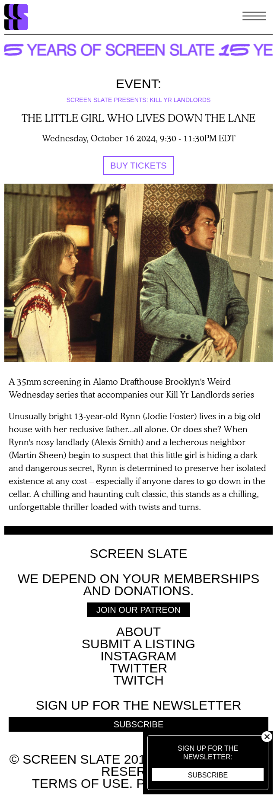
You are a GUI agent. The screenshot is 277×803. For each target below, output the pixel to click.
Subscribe (208, 775)
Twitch (138, 680)
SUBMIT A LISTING (138, 644)
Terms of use (80, 783)
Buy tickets (138, 165)
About (138, 632)
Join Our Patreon (138, 610)
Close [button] (266, 736)
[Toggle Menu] (254, 17)
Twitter (138, 668)
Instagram (138, 656)
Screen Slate (138, 554)
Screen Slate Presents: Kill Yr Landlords (139, 99)
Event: (138, 83)
